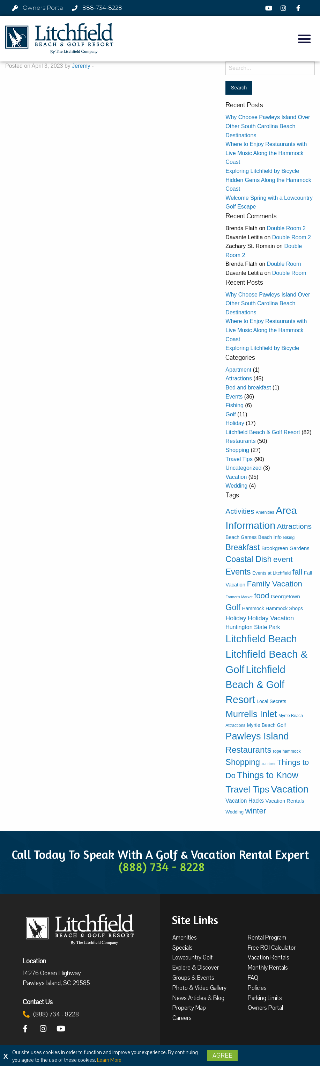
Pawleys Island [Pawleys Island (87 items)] (257, 736)
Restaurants (240, 441)
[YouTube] (270, 8)
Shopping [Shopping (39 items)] (242, 762)
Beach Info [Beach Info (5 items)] (270, 537)
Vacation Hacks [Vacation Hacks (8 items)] (244, 801)
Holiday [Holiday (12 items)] (235, 618)
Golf (230, 414)
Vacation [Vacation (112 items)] (289, 789)
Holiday (234, 423)
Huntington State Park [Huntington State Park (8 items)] (252, 627)
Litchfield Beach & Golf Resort (262, 432)
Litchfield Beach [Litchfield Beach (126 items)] (261, 638)
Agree (222, 1055)
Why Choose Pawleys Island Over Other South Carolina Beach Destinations (267, 126)
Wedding (236, 486)
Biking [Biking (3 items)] (289, 537)
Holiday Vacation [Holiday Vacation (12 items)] (271, 618)
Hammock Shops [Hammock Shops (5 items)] (284, 608)
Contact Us (38, 1001)
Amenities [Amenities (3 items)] (265, 512)
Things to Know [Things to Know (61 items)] (267, 775)
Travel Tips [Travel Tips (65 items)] (247, 789)
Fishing (234, 405)
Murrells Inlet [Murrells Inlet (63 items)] (251, 714)
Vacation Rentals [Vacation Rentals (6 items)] (285, 801)
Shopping (237, 450)
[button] (304, 38)
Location (34, 960)
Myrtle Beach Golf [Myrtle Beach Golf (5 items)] (266, 725)
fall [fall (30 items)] (297, 572)
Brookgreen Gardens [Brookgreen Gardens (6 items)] (285, 548)
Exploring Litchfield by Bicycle (262, 171)
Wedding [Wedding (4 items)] (234, 812)
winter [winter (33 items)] (255, 810)
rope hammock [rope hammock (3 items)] (286, 751)
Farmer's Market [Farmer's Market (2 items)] (238, 597)
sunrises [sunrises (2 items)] (268, 763)
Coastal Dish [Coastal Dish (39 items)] (248, 559)
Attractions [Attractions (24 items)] (294, 526)
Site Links (195, 919)
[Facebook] (299, 8)
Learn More (109, 1060)
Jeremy (81, 66)
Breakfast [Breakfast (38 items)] (242, 547)
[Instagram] (284, 8)
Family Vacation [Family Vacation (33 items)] (274, 583)
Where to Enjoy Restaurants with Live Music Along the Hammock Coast (266, 153)
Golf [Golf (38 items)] (232, 607)
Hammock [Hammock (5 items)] (253, 608)
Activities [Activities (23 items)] (239, 511)
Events (234, 397)
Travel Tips (239, 459)
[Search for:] (270, 68)
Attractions (238, 378)
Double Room (284, 264)
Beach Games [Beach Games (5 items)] (240, 537)
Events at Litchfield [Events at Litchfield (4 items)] (271, 573)
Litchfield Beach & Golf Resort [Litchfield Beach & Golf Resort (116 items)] (255, 684)
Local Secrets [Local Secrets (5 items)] (271, 701)
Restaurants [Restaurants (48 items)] (248, 749)
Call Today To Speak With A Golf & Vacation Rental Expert (160, 860)
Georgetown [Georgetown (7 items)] (285, 596)
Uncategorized (243, 468)
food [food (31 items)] (261, 595)
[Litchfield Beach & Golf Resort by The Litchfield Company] (59, 38)
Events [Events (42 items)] (238, 571)
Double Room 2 (286, 228)
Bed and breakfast (248, 387)
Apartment (238, 370)
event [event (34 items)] (282, 559)
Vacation (236, 477)
